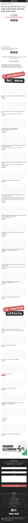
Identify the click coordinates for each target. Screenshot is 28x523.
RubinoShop (14, 1)
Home (14, 495)
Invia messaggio (14, 485)
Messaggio (14, 475)
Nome (14, 466)
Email (14, 470)
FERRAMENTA (4, 4)
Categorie (14, 497)
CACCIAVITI (10, 4)
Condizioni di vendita (14, 503)
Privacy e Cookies (14, 501)
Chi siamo (14, 506)
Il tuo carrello (14, 499)
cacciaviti (16, 58)
